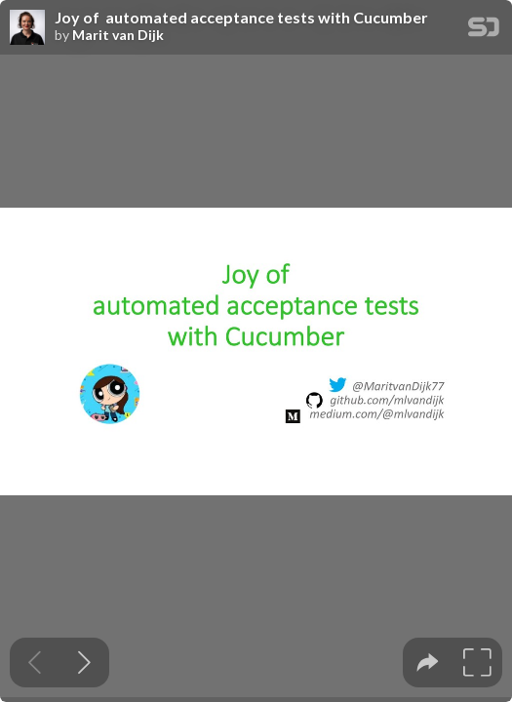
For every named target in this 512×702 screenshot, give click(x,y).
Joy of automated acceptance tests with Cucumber (241, 17)
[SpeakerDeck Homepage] (483, 30)
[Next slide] (84, 662)
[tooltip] (428, 662)
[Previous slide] (35, 662)
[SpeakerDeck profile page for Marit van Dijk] (27, 28)
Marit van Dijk (118, 35)
